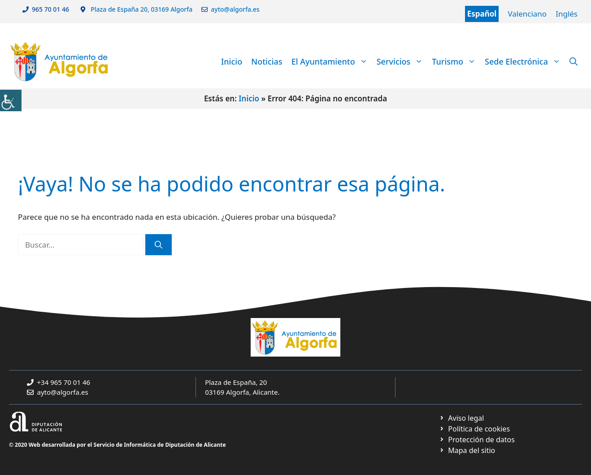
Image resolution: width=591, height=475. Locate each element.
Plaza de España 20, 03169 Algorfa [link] (141, 9)
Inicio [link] (231, 61)
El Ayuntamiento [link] (331, 61)
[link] (11, 100)
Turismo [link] (456, 61)
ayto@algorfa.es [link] (237, 9)
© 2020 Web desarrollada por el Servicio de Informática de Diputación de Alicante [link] (117, 445)
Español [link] (482, 14)
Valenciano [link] (527, 14)
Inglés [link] (567, 14)
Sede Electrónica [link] (525, 61)
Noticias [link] (266, 61)
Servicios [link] (402, 61)
